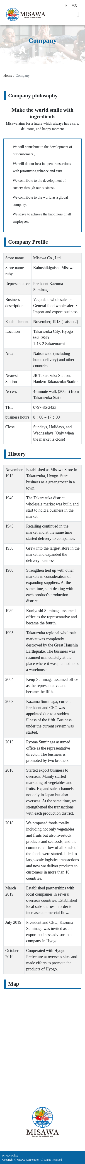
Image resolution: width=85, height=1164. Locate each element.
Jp (65, 5)
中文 (74, 5)
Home (7, 75)
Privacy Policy (10, 1155)
